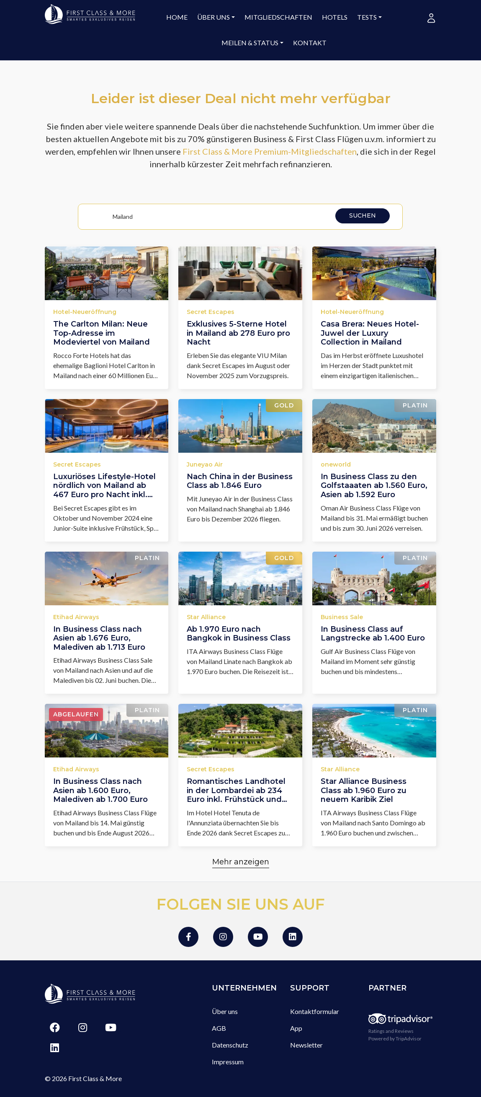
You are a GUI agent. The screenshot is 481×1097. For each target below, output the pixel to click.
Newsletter (306, 1045)
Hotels (334, 17)
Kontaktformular (314, 1011)
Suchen (362, 215)
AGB (219, 1028)
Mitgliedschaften (278, 17)
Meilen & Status (249, 43)
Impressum (228, 1062)
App (296, 1028)
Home (177, 17)
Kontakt (310, 43)
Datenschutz (230, 1045)
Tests (367, 17)
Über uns (213, 17)
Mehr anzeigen (240, 861)
